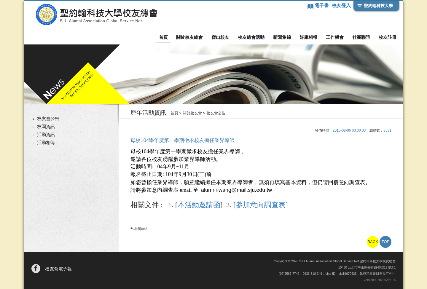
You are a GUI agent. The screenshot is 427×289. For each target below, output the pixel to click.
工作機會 (335, 37)
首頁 (163, 37)
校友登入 (341, 5)
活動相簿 (46, 142)
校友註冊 (387, 37)
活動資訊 (46, 134)
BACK (372, 241)
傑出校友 (220, 37)
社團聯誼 (361, 37)
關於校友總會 (189, 37)
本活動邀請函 (199, 205)
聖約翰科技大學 (378, 6)
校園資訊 (46, 126)
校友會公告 (48, 118)
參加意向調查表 (261, 205)
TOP (386, 241)
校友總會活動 (251, 37)
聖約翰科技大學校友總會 (96, 14)
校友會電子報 (58, 268)
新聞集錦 (282, 37)
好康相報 (308, 37)
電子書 (322, 5)
